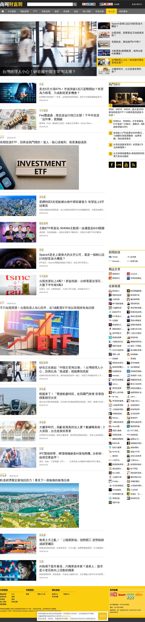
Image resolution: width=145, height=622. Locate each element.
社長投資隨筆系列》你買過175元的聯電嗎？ (128, 146)
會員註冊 (135, 4)
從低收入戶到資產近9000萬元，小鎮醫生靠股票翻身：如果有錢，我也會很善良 (128, 136)
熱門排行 (114, 84)
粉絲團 (116, 4)
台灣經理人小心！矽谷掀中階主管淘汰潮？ (39, 71)
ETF (12, 594)
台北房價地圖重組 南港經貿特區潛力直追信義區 (128, 154)
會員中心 (55, 594)
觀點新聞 (3, 594)
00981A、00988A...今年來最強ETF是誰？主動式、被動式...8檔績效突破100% (128, 124)
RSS (133, 165)
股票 (13, 597)
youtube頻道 (126, 165)
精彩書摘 (3, 604)
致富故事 (3, 597)
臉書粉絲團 (112, 165)
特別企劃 (14, 602)
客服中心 (66, 594)
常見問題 (55, 597)
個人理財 (3, 602)
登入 (140, 4)
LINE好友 (119, 165)
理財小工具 (41, 594)
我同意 (102, 616)
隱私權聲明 (66, 616)
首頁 (5, 11)
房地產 (2, 599)
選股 (27, 594)
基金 (13, 599)
